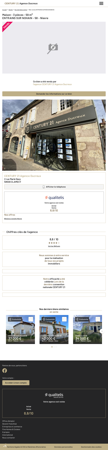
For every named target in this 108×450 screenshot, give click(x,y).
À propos (6, 432)
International (7, 435)
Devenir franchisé (9, 424)
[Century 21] (21, 3)
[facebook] (4, 370)
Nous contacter (8, 437)
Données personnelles (63, 447)
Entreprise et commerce (12, 426)
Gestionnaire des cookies (91, 447)
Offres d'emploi (8, 421)
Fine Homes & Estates (11, 429)
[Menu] (101, 3)
